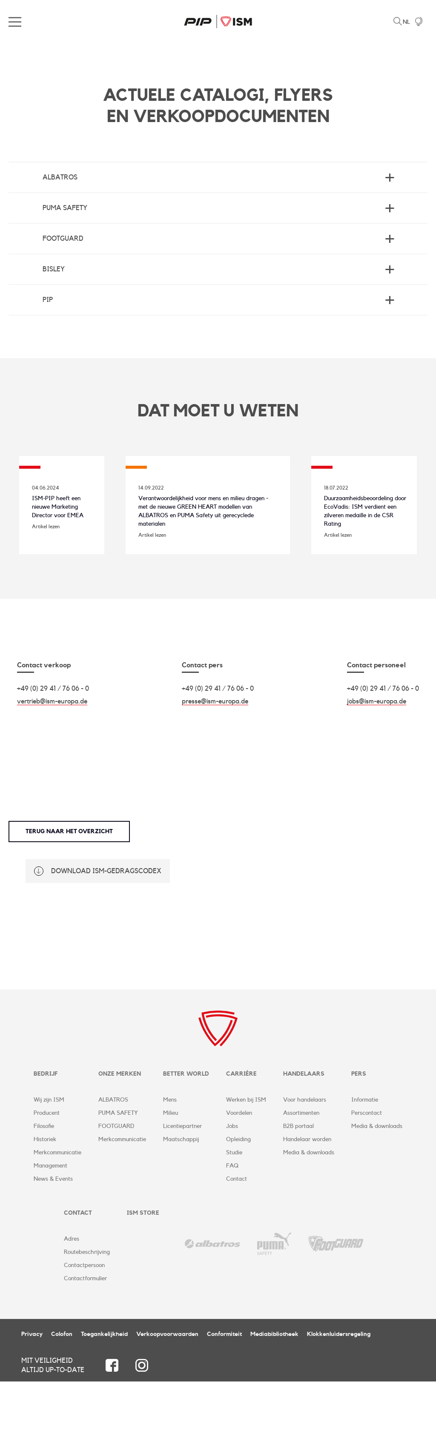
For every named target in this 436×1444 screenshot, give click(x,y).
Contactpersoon (84, 1328)
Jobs (232, 1189)
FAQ (232, 1228)
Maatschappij (181, 1202)
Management (50, 1228)
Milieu (170, 1176)
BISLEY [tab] (54, 269)
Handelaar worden (307, 1202)
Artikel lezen (46, 572)
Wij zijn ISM (49, 1162)
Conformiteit (224, 1397)
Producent (47, 1176)
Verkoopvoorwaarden (167, 1397)
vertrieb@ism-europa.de (52, 763)
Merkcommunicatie (57, 1215)
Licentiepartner (182, 1189)
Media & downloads (308, 1215)
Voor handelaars (304, 1162)
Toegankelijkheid (104, 1397)
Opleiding (238, 1202)
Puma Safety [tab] (65, 208)
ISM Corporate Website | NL (218, 21)
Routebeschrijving (87, 1315)
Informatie (364, 1162)
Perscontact (366, 1176)
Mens (170, 1162)
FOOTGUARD (116, 1189)
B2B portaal (298, 1189)
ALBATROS (113, 1162)
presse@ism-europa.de (215, 763)
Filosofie (44, 1189)
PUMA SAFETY (118, 1176)
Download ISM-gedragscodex (106, 933)
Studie (234, 1215)
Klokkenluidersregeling (338, 1397)
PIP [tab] (48, 299)
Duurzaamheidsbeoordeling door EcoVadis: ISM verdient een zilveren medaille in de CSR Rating (358, 561)
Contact (236, 1242)
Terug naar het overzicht (69, 893)
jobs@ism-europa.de (376, 763)
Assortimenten (301, 1176)
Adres (71, 1301)
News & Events (53, 1242)
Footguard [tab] (63, 238)
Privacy (32, 1397)
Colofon (61, 1397)
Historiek (45, 1202)
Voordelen (239, 1176)
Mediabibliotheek (274, 1397)
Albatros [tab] (60, 177)
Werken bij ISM (246, 1162)
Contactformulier (85, 1341)
